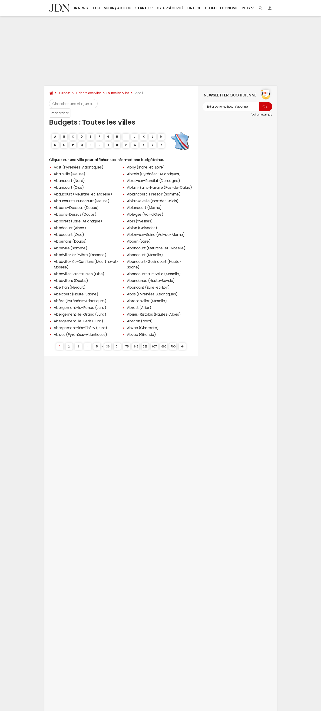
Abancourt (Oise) (69, 187)
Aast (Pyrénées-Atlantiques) (78, 167)
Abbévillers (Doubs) (71, 280)
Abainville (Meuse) (69, 174)
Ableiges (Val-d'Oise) (145, 214)
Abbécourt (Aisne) (70, 228)
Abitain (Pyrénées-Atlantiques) (154, 174)
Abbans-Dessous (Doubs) (76, 207)
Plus (248, 8)
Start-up (144, 8)
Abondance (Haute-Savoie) (151, 280)
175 (127, 346)
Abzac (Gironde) (141, 334)
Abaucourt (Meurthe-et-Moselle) (83, 194)
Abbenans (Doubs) (70, 241)
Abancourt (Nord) (69, 180)
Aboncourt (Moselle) (145, 255)
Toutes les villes (117, 93)
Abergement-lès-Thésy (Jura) (80, 328)
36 (107, 346)
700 (173, 346)
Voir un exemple (262, 114)
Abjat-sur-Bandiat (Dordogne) (153, 180)
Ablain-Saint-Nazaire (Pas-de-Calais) (159, 187)
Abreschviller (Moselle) (147, 301)
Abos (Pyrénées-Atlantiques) (152, 294)
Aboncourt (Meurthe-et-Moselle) (156, 248)
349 (136, 346)
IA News (81, 8)
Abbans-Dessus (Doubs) (75, 214)
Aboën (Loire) (139, 241)
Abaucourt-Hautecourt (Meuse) (81, 201)
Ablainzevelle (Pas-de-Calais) (153, 201)
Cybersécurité (170, 8)
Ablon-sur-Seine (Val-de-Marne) (156, 234)
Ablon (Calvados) (142, 228)
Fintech (194, 8)
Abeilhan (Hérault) (70, 287)
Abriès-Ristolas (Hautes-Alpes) (154, 314)
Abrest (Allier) (139, 307)
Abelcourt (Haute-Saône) (76, 294)
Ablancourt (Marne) (144, 207)
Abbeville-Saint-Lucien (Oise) (79, 274)
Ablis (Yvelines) (140, 221)
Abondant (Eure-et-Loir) (148, 287)
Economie (229, 8)
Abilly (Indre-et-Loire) (146, 167)
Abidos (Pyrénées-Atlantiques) (80, 334)
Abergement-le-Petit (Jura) (78, 321)
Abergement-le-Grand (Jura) (80, 314)
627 (154, 346)
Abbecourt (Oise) (69, 234)
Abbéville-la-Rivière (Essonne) (80, 255)
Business (64, 93)
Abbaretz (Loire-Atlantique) (78, 221)
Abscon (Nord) (140, 321)
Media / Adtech (117, 8)
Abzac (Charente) (143, 328)
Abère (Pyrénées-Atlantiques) (80, 301)
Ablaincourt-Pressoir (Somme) (154, 194)
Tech (95, 8)
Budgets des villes (88, 93)
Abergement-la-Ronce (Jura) (80, 307)
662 (163, 346)
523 (145, 346)
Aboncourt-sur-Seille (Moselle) (154, 274)
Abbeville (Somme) (70, 248)
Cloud (211, 8)
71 (117, 346)
